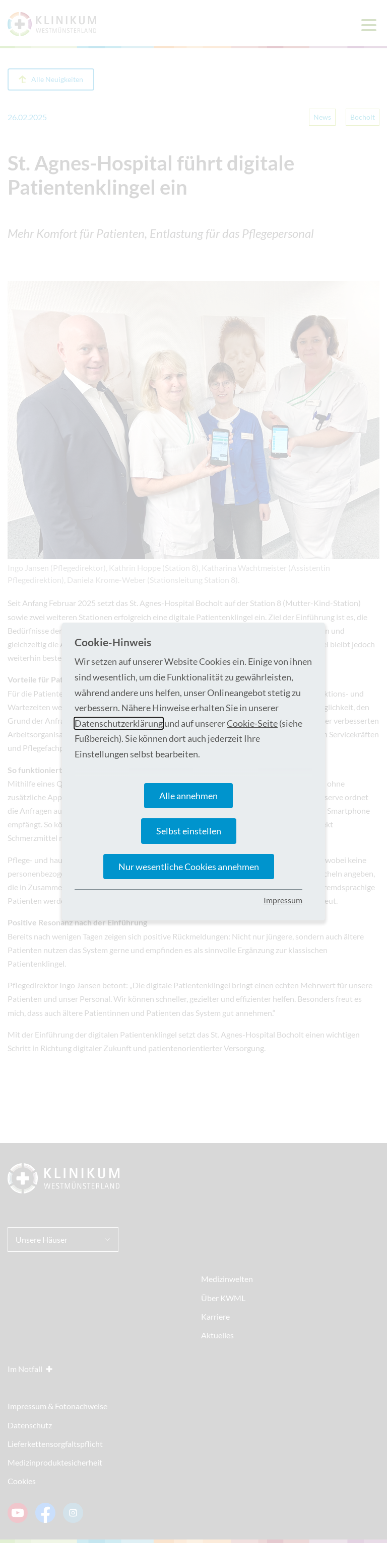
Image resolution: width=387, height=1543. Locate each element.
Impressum (283, 900)
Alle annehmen (188, 795)
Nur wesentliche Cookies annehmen (188, 866)
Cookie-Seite (252, 723)
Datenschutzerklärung (119, 723)
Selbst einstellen (188, 830)
